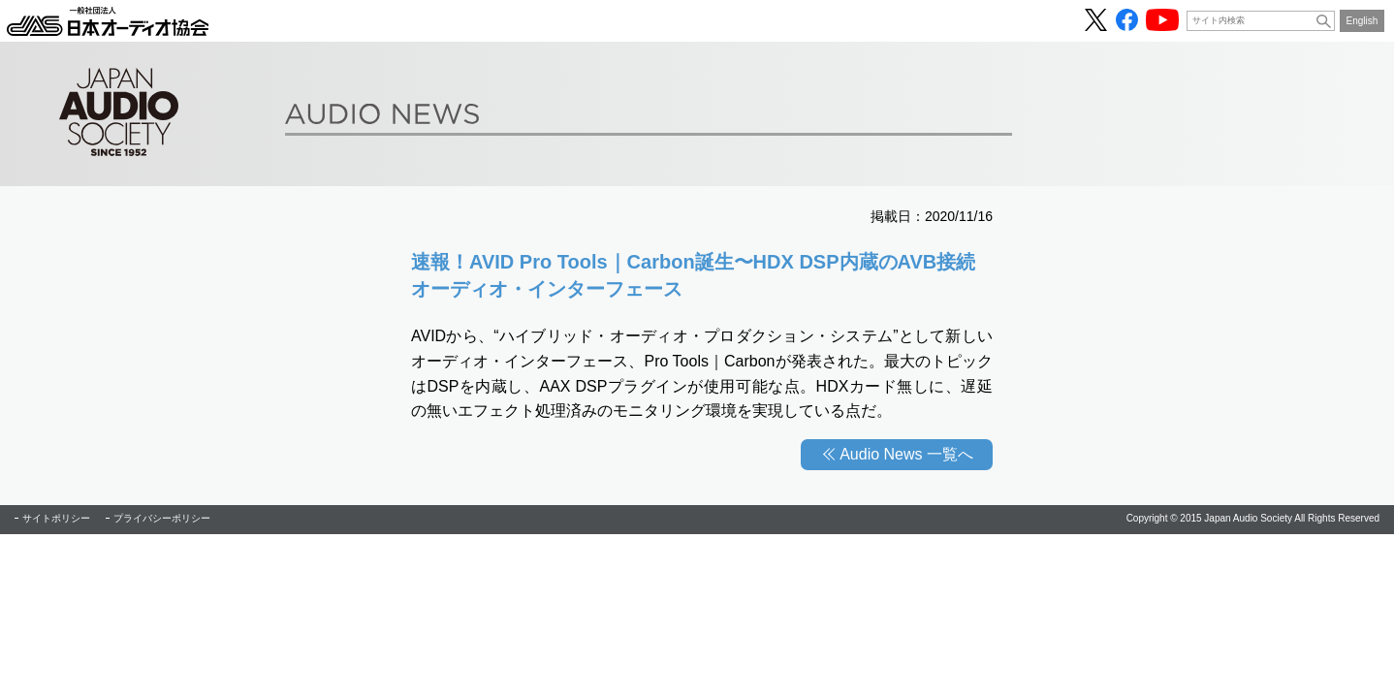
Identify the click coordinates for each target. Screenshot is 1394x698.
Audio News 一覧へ (906, 454)
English (1362, 21)
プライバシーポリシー (161, 518)
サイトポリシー (56, 518)
